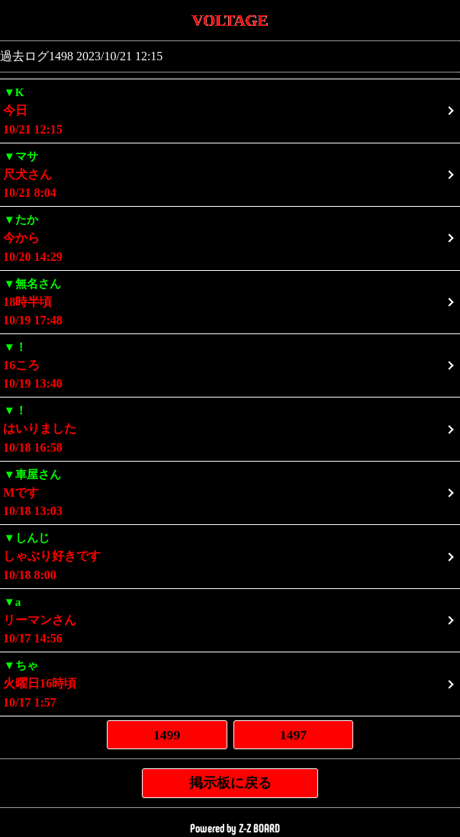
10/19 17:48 (230, 301)
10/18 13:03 (230, 491)
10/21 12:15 (230, 109)
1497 (293, 734)
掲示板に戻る (230, 782)
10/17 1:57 (230, 682)
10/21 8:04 (230, 173)
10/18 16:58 (230, 427)
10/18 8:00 (230, 555)
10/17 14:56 (230, 619)
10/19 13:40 (230, 364)
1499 (166, 734)
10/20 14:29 (230, 236)
